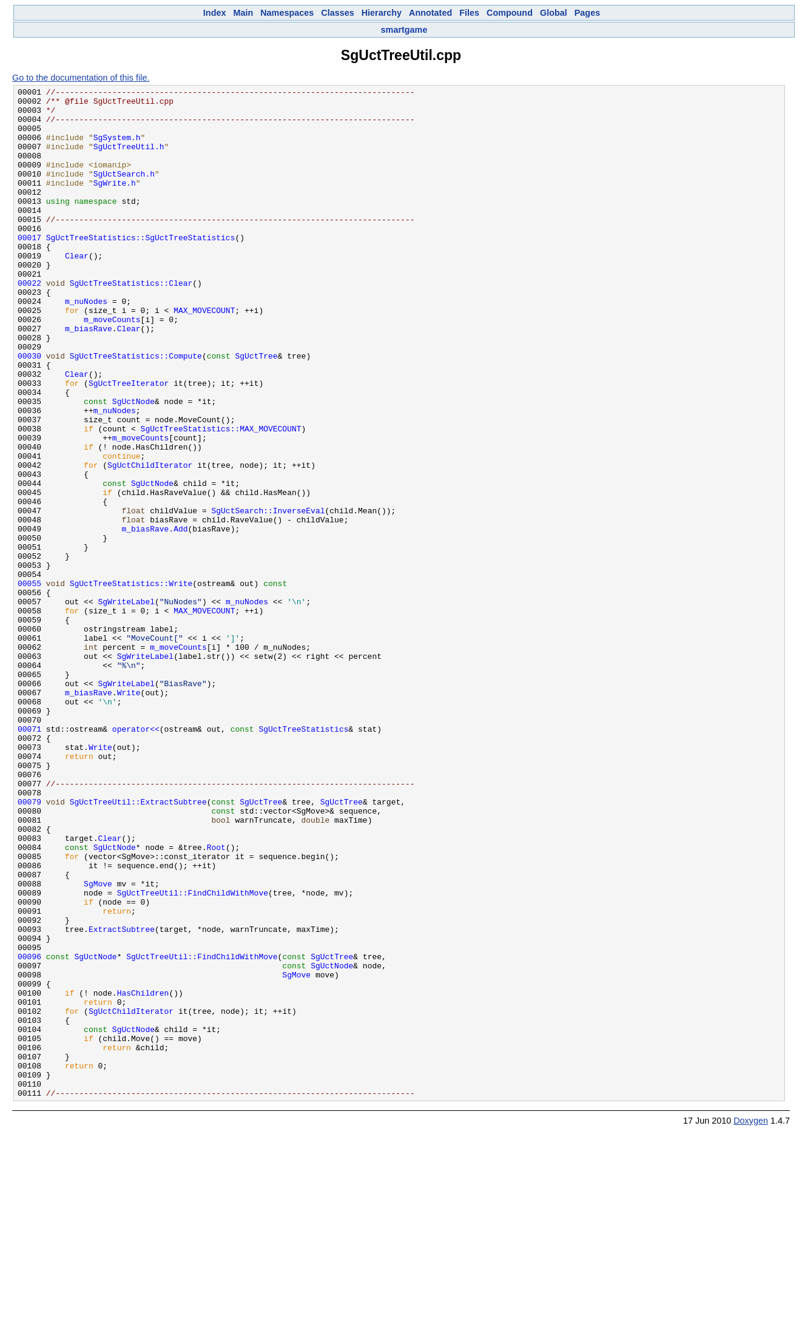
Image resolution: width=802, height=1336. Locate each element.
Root (216, 999)
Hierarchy (382, 13)
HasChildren (143, 1174)
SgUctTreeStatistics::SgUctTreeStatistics (140, 268)
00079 (29, 945)
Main (243, 13)
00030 (29, 410)
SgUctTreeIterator (129, 442)
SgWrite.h (114, 202)
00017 (29, 268)
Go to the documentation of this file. (80, 78)
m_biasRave (88, 377)
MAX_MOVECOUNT (204, 355)
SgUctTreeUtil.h (128, 159)
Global (553, 13)
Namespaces (287, 13)
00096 (29, 1130)
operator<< (136, 857)
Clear (77, 290)
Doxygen (750, 1323)
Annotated (430, 13)
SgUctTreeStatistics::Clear (131, 322)
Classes (337, 13)
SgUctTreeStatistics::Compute (136, 410)
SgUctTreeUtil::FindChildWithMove (192, 1054)
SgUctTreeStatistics (303, 857)
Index (214, 13)
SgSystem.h (117, 148)
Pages (587, 13)
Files (469, 13)
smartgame (404, 30)
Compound (510, 13)
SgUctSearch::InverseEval (268, 595)
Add (180, 617)
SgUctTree (256, 410)
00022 (29, 322)
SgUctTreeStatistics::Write (131, 683)
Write (129, 814)
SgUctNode (133, 464)
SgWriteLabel (126, 705)
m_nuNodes (86, 344)
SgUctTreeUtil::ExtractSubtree (138, 945)
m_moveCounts (112, 366)
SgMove (98, 1043)
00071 (29, 857)
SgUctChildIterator (149, 541)
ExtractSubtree (122, 1098)
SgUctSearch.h (124, 191)
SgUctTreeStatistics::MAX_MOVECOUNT (221, 497)
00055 (29, 683)
